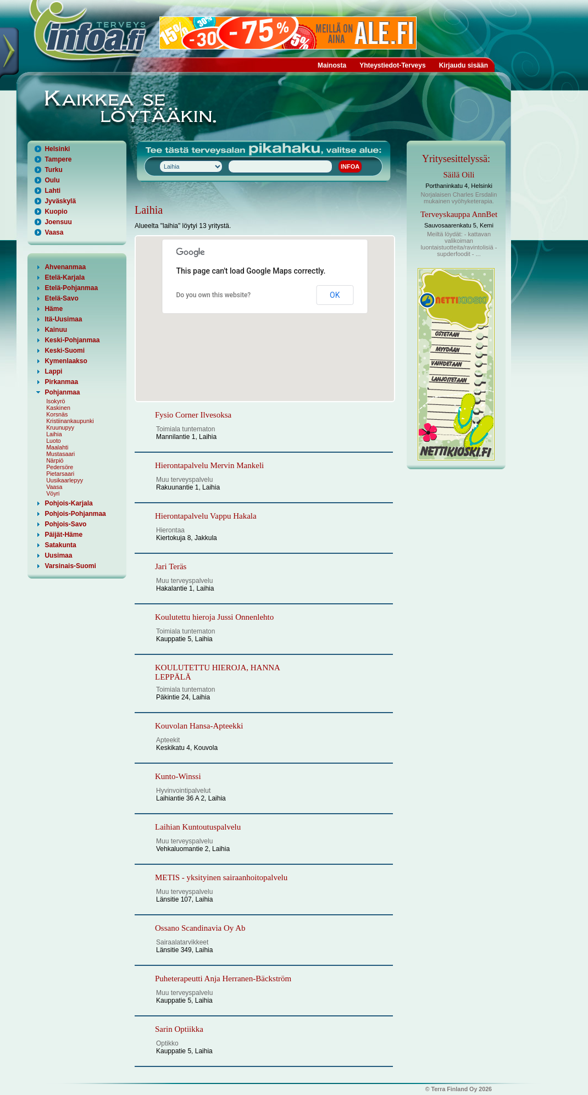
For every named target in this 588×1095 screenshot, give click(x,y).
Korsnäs (57, 414)
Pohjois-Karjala (68, 503)
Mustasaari (60, 454)
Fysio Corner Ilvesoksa (193, 414)
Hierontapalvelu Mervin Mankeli (209, 465)
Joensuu (58, 222)
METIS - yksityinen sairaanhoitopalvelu (221, 877)
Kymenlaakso (66, 361)
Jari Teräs (170, 566)
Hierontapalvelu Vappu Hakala (206, 516)
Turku (53, 170)
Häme (54, 309)
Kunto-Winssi (178, 776)
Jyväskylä (60, 201)
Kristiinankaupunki (69, 421)
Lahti (52, 190)
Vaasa (54, 232)
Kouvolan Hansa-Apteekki (199, 725)
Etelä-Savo (61, 298)
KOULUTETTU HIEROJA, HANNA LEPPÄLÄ (217, 672)
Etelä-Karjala (65, 277)
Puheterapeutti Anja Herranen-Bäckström (223, 978)
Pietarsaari (60, 473)
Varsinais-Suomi (70, 566)
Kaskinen (58, 407)
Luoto (53, 440)
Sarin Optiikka (179, 1029)
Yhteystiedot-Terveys (392, 65)
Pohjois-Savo (65, 524)
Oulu (52, 180)
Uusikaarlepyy (64, 480)
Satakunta (60, 545)
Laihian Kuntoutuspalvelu (198, 826)
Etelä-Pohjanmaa (71, 288)
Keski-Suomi (65, 350)
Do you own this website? (213, 295)
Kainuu (56, 329)
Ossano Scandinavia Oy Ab (200, 928)
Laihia (54, 434)
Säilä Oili (458, 174)
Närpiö (54, 460)
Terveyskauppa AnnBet (458, 214)
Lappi (53, 371)
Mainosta (332, 65)
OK (335, 295)
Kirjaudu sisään (463, 65)
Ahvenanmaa (65, 267)
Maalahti (57, 447)
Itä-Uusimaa (63, 319)
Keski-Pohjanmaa (72, 340)
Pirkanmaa (61, 382)
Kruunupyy (60, 427)
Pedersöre (59, 467)
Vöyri (52, 493)
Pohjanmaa (62, 392)
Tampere (58, 159)
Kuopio (56, 211)
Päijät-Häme (63, 534)
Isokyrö (55, 401)
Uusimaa (58, 555)
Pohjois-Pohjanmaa (75, 514)
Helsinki (57, 149)
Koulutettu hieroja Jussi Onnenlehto (214, 617)
